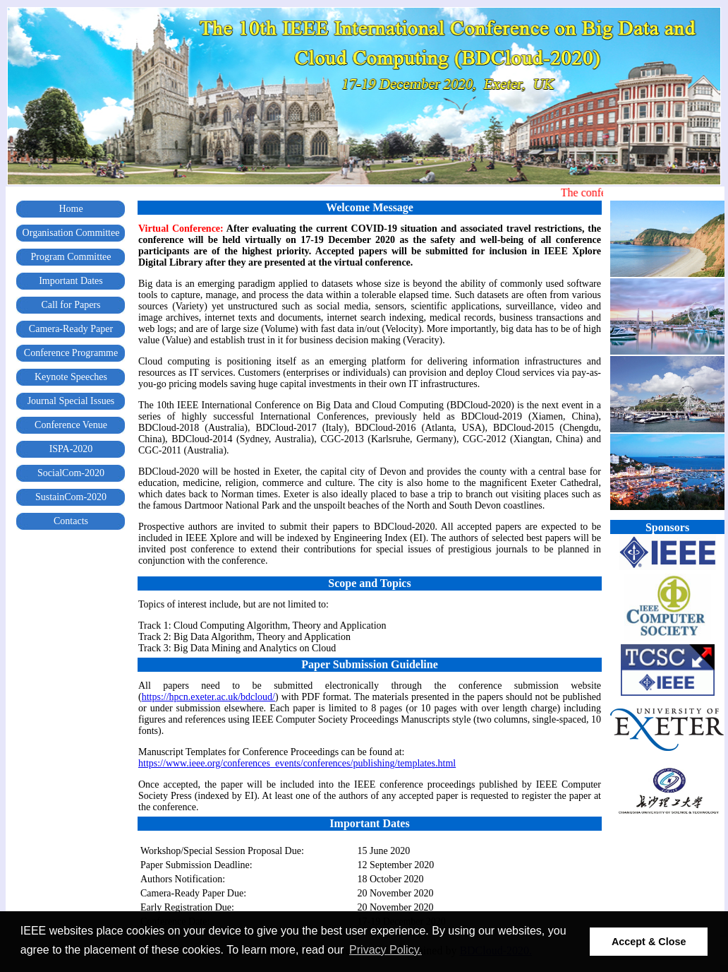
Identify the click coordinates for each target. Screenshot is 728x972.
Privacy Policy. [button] (385, 950)
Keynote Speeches (71, 377)
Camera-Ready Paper (71, 329)
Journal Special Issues (71, 401)
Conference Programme (71, 353)
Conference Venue (71, 425)
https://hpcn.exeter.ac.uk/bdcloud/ (208, 697)
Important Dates (71, 280)
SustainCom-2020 (71, 497)
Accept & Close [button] (649, 941)
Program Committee (71, 256)
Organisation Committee (71, 232)
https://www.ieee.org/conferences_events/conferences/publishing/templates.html (297, 763)
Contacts (71, 521)
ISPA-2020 (71, 449)
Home (71, 208)
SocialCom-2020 (70, 473)
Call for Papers (71, 305)
